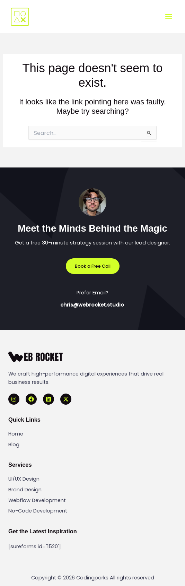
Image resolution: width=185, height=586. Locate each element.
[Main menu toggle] (169, 17)
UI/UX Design (23, 478)
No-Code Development (37, 510)
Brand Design (25, 489)
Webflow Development (37, 500)
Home (15, 433)
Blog (13, 444)
